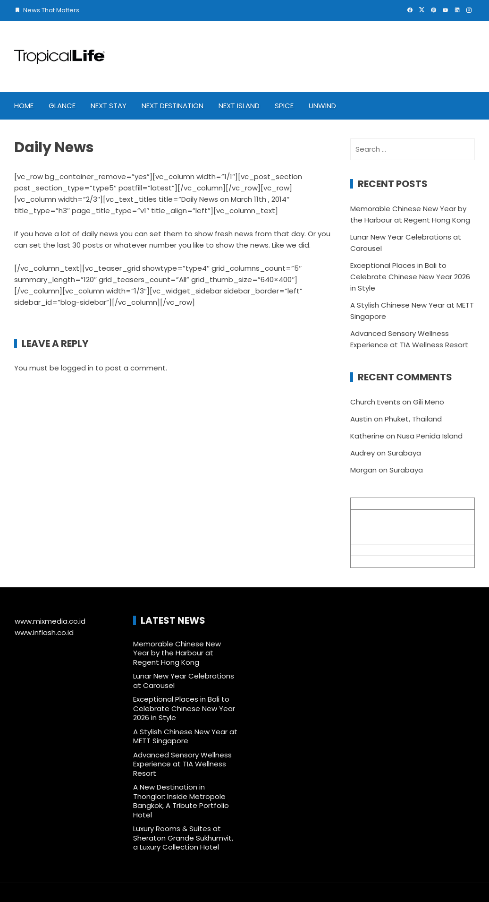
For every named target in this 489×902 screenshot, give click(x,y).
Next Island (239, 106)
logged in (77, 368)
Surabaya (404, 453)
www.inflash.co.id (44, 632)
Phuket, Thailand (413, 419)
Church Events (375, 402)
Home (24, 106)
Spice (284, 106)
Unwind (322, 106)
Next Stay (108, 106)
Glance (62, 106)
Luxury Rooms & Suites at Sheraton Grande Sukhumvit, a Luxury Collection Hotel (183, 838)
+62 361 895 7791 (379, 562)
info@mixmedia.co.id (387, 550)
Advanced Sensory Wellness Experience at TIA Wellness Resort (182, 764)
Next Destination (172, 106)
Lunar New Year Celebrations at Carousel (183, 680)
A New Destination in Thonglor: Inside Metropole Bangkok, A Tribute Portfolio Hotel (181, 801)
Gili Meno (428, 402)
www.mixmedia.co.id (50, 621)
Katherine (367, 436)
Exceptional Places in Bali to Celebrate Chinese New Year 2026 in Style (410, 276)
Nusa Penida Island (430, 436)
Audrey (362, 453)
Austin (361, 419)
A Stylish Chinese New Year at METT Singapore (185, 736)
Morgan (363, 470)
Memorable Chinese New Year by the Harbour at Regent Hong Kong (177, 653)
